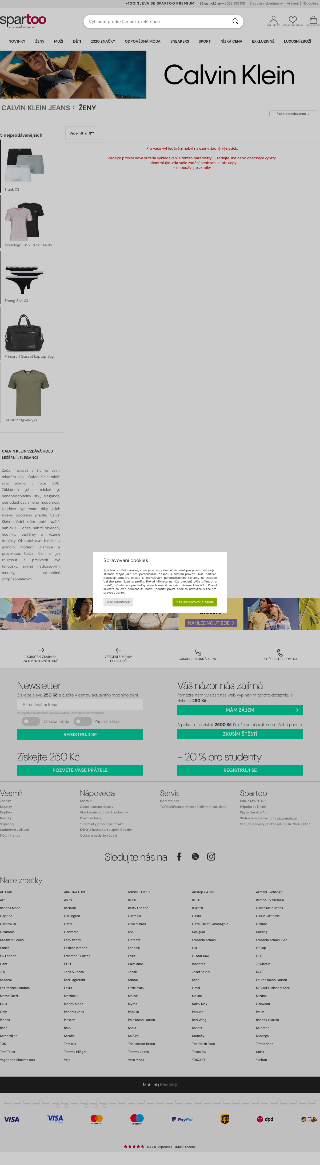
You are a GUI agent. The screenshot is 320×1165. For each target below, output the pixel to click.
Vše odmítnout (118, 602)
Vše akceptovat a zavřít (194, 602)
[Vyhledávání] (235, 21)
